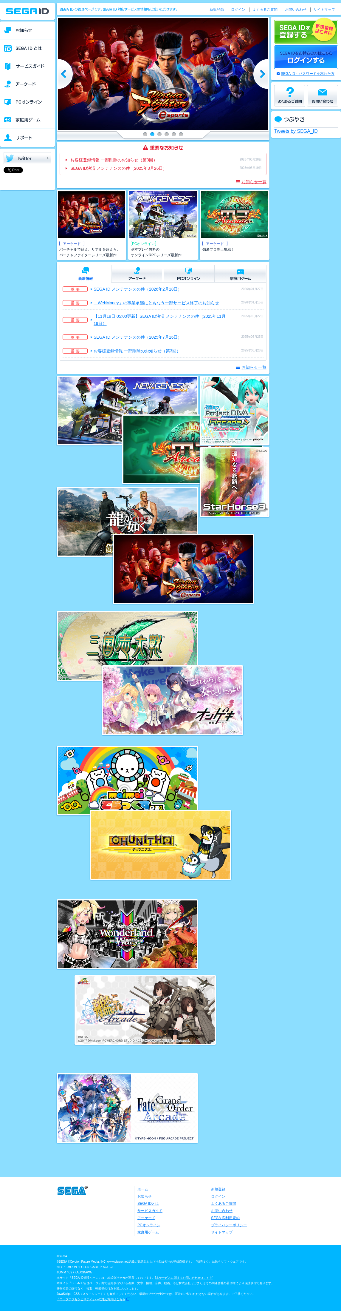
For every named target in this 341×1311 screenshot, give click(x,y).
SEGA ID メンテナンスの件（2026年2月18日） (138, 289)
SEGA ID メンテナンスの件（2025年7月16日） (138, 337)
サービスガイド (149, 1211)
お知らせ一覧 (253, 181)
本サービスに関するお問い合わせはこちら (184, 1277)
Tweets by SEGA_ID (296, 131)
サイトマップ (324, 9)
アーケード (146, 1218)
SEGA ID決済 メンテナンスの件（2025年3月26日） (118, 168)
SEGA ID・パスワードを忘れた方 (307, 74)
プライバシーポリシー (229, 1225)
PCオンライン (148, 1225)
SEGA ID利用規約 (225, 1218)
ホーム (142, 1189)
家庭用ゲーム (148, 1232)
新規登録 (217, 9)
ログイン (238, 9)
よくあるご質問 (265, 9)
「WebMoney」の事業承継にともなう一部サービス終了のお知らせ (156, 302)
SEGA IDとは (148, 1204)
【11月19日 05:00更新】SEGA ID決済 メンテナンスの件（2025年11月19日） (160, 320)
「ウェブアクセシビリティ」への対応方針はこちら (91, 1299)
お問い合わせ (295, 9)
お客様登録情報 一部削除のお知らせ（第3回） (113, 160)
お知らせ (144, 1196)
